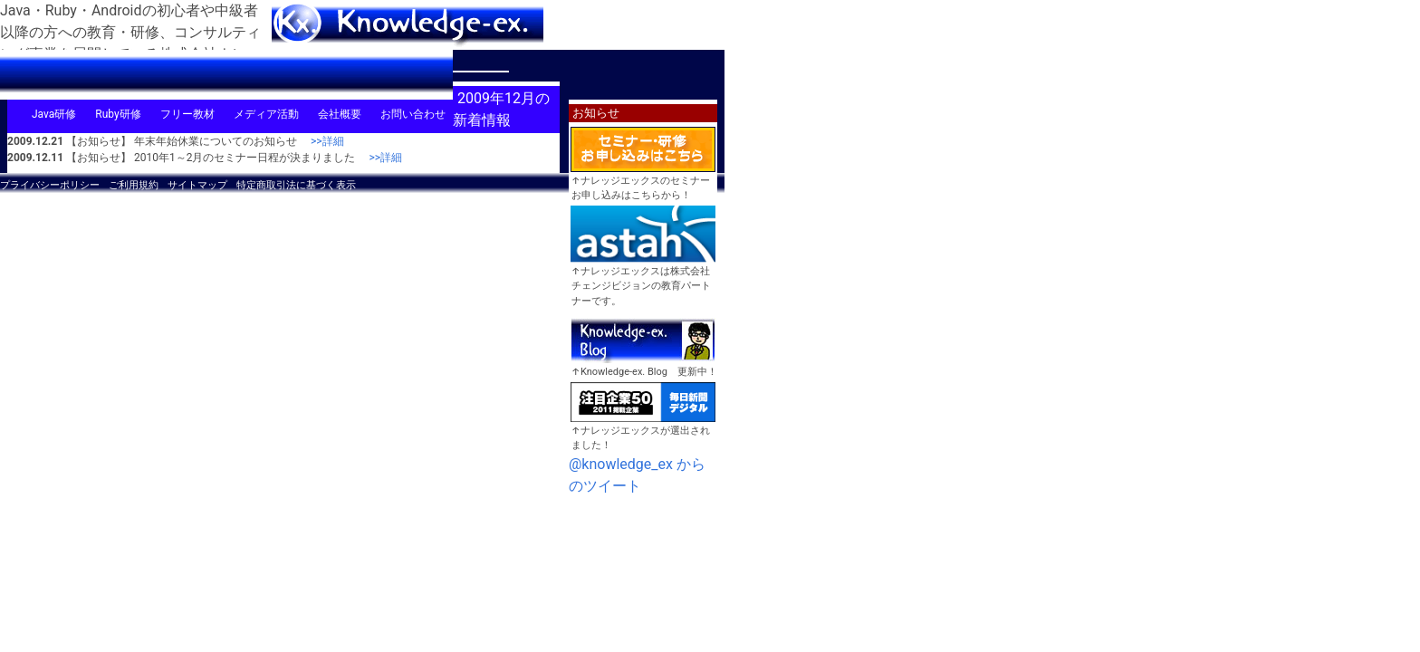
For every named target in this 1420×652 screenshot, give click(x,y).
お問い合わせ (413, 114)
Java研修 (54, 114)
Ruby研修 (117, 114)
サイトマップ (197, 185)
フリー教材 (187, 114)
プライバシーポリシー (50, 185)
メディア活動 (266, 114)
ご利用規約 (133, 185)
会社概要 (339, 114)
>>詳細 (322, 141)
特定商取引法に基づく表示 (296, 185)
